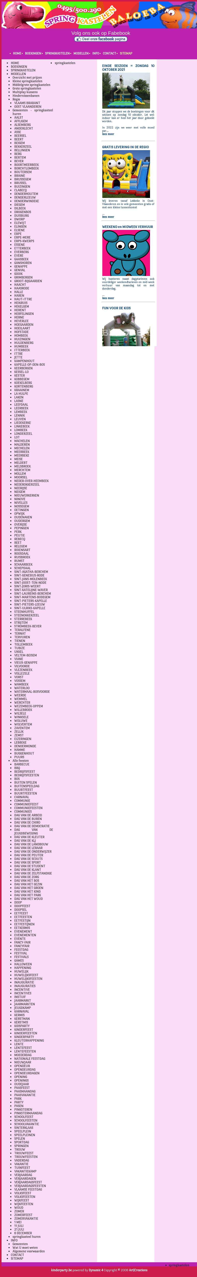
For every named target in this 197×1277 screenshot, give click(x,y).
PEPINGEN (21, 528)
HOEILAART (22, 328)
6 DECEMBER (23, 1233)
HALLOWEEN (23, 964)
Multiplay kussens (25, 92)
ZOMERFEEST (23, 1215)
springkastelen (65, 63)
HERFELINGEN (24, 314)
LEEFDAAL (21, 404)
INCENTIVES (22, 993)
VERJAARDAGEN (25, 1178)
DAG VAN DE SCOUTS (28, 859)
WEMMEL (20, 699)
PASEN (18, 1106)
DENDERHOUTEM (26, 194)
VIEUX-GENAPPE (25, 662)
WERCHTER (22, 702)
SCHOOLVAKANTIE (26, 1124)
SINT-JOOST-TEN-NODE (30, 582)
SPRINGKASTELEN (57, 53)
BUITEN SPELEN (25, 782)
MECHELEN (22, 448)
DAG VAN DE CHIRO (27, 822)
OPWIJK (19, 513)
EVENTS (19, 939)
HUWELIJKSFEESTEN (28, 979)
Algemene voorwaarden (29, 1251)
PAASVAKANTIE (25, 1095)
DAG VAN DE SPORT (27, 862)
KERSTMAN (22, 1019)
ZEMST (19, 735)
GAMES (19, 960)
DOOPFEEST (22, 906)
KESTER (19, 375)
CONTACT (109, 53)
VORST (18, 677)
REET (18, 542)
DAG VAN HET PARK (27, 895)
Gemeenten (20, 1244)
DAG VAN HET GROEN (28, 888)
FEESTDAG (21, 949)
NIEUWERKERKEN (26, 495)
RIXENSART (22, 550)
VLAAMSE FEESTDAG (28, 1189)
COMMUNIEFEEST (26, 804)
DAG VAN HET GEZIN (28, 884)
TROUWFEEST (24, 1153)
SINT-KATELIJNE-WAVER (31, 590)
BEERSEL (20, 136)
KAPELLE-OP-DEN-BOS (29, 364)
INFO (95, 53)
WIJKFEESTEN (23, 1204)
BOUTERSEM (23, 172)
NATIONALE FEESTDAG (29, 1059)
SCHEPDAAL (22, 568)
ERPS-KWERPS (24, 241)
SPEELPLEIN (22, 1131)
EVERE (18, 255)
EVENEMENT (23, 931)
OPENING (20, 1077)
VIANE (18, 659)
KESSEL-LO (21, 372)
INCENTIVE (22, 989)
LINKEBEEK (22, 426)
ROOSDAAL (21, 553)
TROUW (19, 1149)
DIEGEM (19, 205)
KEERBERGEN (23, 368)
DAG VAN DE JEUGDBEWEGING (33, 831)
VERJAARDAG (23, 1175)
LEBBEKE (20, 742)
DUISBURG (21, 215)
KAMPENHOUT (24, 361)
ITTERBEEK (22, 350)
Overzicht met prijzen (27, 77)
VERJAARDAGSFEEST (28, 1182)
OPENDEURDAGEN (27, 1073)
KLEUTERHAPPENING (29, 1040)
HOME (17, 53)
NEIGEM (19, 492)
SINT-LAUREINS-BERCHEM (32, 593)
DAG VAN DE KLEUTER (29, 837)
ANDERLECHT (23, 128)
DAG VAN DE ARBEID (28, 815)
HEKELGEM (21, 306)
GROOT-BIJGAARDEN (28, 281)
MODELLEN (81, 53)
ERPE (18, 234)
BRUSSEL (20, 183)
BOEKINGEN (33, 53)
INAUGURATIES (25, 986)
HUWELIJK (21, 971)
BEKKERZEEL (23, 146)
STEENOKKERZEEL (26, 615)
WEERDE (20, 695)
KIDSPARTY (22, 1026)
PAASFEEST (22, 1088)
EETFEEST (21, 913)
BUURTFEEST (23, 790)
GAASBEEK (21, 259)
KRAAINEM (21, 390)
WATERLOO (22, 688)
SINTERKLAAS (23, 1128)
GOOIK (18, 274)
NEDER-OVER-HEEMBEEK (31, 481)
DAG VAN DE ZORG (26, 877)
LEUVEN (20, 419)
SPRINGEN (21, 1146)
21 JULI (19, 1229)
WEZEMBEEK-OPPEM (28, 706)
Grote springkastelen (27, 88)
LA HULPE (21, 394)
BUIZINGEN (22, 186)
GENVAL (19, 270)
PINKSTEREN (23, 1109)
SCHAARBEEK (23, 564)
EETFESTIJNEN (24, 924)
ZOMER (19, 1211)
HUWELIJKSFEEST (26, 975)
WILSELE (20, 713)
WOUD (18, 1207)
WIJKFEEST (21, 1200)
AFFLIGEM (21, 121)
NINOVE (19, 499)
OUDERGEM (22, 521)
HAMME (19, 750)
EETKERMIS (22, 928)
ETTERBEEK (22, 248)
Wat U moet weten (25, 1247)
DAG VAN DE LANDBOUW (31, 844)
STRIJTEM (21, 622)
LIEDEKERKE (22, 423)
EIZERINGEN (22, 739)
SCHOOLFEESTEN (25, 1120)
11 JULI (18, 1226)
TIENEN (19, 641)
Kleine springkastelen (27, 81)
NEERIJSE (20, 488)
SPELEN (19, 1138)
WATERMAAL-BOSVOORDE (32, 691)
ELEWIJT (20, 223)
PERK (18, 532)
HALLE (18, 292)
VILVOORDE (22, 666)
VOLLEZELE (22, 673)
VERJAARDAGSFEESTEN (30, 1186)
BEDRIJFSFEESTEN (26, 775)
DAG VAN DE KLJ (25, 840)
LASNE (18, 401)
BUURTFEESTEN (25, 793)
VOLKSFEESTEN (24, 1197)
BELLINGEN (22, 150)
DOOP (18, 902)
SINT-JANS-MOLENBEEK (30, 579)
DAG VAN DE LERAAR (28, 848)
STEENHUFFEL (24, 612)
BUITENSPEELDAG (26, 786)
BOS (17, 779)
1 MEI (18, 1222)
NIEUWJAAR (22, 1062)
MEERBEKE (21, 455)
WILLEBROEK (23, 710)
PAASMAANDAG (25, 1091)
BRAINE (19, 175)
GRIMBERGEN (23, 277)
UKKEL (18, 652)
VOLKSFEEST (22, 1193)
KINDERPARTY (24, 1037)
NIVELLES (20, 503)
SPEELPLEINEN (24, 1135)
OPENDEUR (22, 1066)
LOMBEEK (20, 430)
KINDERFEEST (23, 1029)
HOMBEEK (21, 335)
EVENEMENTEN (25, 935)
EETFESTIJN (22, 920)
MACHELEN (22, 441)
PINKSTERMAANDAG (28, 1113)
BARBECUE (21, 764)
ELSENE (19, 230)
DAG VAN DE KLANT (27, 870)
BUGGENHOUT (24, 753)
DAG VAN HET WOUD (28, 899)
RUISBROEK (22, 557)
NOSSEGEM (21, 506)
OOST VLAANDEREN (27, 106)
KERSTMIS (21, 1022)
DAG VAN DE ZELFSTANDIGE (33, 873)
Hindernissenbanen (26, 96)
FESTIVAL (20, 953)
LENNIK (19, 415)
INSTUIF (20, 997)
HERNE (19, 317)
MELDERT (20, 463)
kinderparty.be (61, 1270)
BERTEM (20, 157)
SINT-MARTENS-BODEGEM (32, 597)
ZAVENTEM (22, 728)
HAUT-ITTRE (23, 299)
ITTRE (18, 354)
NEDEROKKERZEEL (27, 484)
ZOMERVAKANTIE (26, 1218)
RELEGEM (20, 546)
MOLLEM (20, 473)
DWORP (19, 219)
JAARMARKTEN (24, 1004)
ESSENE (19, 245)
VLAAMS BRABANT (27, 103)
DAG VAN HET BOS (26, 880)
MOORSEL (20, 477)
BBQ (17, 768)
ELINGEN (20, 226)
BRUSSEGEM (22, 179)
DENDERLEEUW (25, 197)
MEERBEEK (21, 452)
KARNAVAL (21, 1011)
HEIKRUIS (20, 303)
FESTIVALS (21, 957)
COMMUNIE (22, 800)
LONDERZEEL (23, 433)
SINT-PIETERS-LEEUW (29, 604)
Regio (16, 99)
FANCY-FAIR (22, 942)
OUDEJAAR (21, 1084)
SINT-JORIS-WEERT (27, 586)
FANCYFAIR (21, 946)
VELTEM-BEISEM (25, 655)
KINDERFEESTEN (25, 1033)
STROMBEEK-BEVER (27, 626)
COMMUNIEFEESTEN (28, 808)
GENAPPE (20, 266)
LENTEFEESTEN (25, 1051)
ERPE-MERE (22, 237)
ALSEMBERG (22, 125)
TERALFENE (22, 630)
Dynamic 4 (96, 1270)
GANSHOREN (23, 263)
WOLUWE (20, 721)
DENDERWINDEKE (26, 201)
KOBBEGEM (21, 379)
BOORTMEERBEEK (26, 165)
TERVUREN (22, 637)
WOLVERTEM (23, 724)
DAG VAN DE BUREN (28, 819)
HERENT (20, 310)
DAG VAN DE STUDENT (29, 866)
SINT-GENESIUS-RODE (29, 575)
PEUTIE (19, 535)
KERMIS (19, 1015)
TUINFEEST (22, 1168)
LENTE (18, 1044)
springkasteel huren (27, 1237)
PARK (18, 1098)
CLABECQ (20, 190)
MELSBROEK (22, 466)
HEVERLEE (21, 321)
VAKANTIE (21, 1164)
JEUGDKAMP (22, 1008)
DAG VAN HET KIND (27, 891)
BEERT (18, 139)
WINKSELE (21, 717)
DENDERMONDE (25, 746)
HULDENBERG (23, 343)
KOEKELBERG (23, 383)
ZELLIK (18, 731)
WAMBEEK (21, 684)
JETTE (18, 357)
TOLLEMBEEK (23, 644)
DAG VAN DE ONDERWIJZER (33, 851)
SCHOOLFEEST (23, 1117)
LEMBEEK (20, 412)
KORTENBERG (23, 386)
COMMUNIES (23, 811)
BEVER (18, 161)
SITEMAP (126, 53)
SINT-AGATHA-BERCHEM (31, 572)
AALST (18, 117)
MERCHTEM (22, 470)
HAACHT (20, 284)
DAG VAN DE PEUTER (28, 855)
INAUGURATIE (24, 982)
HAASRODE (21, 288)
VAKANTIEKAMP (25, 1171)
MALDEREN (22, 444)
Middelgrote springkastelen (31, 85)
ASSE (17, 132)
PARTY (18, 1102)
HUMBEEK (21, 346)
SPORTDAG (21, 1142)
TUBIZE (19, 648)
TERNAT (20, 633)
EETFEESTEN (23, 917)
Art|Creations (138, 1270)
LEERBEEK (21, 408)
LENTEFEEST (23, 1048)
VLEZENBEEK (23, 670)
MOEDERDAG (22, 1055)
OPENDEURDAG (25, 1069)
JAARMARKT (22, 1000)
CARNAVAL (21, 797)
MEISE (18, 459)
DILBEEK (20, 208)
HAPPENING (22, 968)
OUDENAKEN (23, 517)
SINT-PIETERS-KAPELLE (30, 601)
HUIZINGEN (22, 339)
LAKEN (18, 397)
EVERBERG (21, 252)
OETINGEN (21, 510)
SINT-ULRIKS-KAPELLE (29, 608)
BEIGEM (19, 143)
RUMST (19, 561)
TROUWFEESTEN (26, 1157)
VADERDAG (21, 1160)
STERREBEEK (23, 619)
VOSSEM (19, 681)
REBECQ (19, 539)
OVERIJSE (20, 524)
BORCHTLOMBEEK (26, 168)
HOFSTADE (21, 332)
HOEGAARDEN (23, 324)
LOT (17, 437)
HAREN (19, 295)
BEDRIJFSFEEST (24, 771)
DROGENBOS (22, 212)
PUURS (19, 757)
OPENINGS (21, 1080)
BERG (18, 154)
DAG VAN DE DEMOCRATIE (32, 826)
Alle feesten (21, 761)
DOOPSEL (20, 910)
